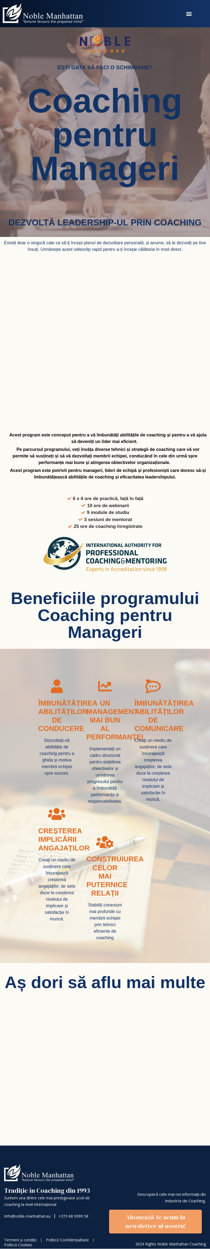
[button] (189, 13)
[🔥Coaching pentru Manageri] (104, 1072)
